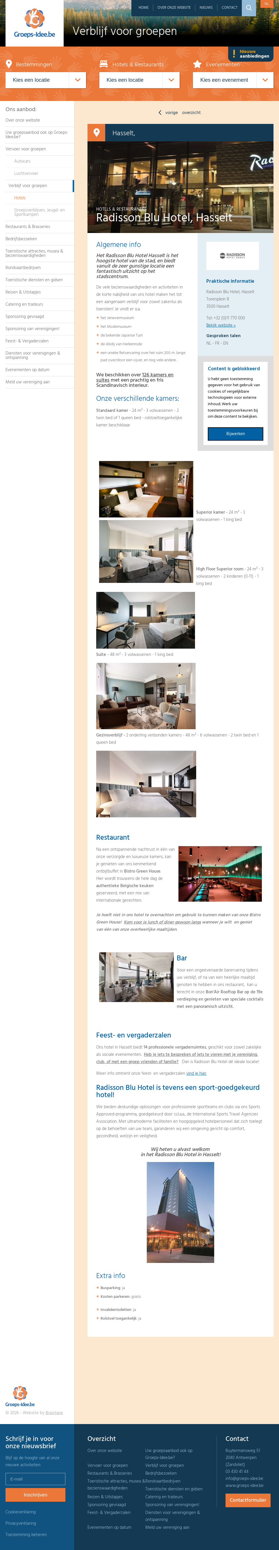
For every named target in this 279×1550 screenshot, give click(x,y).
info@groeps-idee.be (244, 1478)
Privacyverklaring (21, 1523)
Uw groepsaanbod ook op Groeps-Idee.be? (37, 134)
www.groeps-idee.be (245, 1485)
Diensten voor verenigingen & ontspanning (33, 355)
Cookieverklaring (21, 1512)
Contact (229, 8)
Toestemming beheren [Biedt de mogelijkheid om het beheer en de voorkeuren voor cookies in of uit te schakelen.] (26, 1535)
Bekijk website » (221, 325)
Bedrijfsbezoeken (21, 239)
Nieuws (206, 8)
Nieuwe (251, 54)
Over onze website (174, 8)
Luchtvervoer (26, 173)
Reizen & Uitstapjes (23, 292)
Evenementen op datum (27, 369)
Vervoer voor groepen (26, 149)
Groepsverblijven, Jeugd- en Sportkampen (39, 212)
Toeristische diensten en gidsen (34, 280)
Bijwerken (235, 433)
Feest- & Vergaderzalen (27, 341)
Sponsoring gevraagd (25, 316)
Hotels (20, 198)
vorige (167, 113)
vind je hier (196, 1073)
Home (144, 8)
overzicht (191, 113)
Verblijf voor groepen (27, 185)
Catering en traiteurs (24, 304)
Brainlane (54, 1413)
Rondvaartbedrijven (23, 267)
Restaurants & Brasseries (28, 226)
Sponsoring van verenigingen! (33, 328)
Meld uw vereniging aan (28, 382)
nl (267, 4)
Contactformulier (248, 1500)
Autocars (22, 161)
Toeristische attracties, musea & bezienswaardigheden (34, 253)
